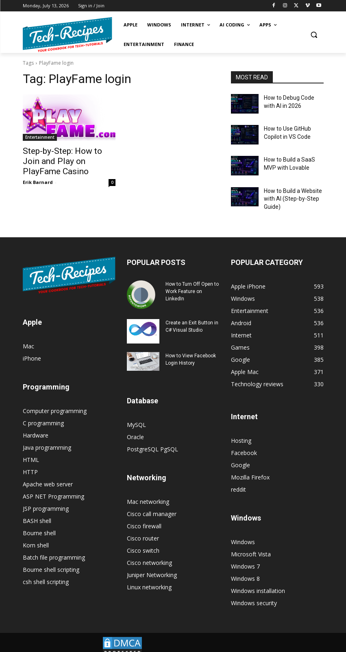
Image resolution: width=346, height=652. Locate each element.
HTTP (30, 462)
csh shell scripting (46, 571)
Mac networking (148, 491)
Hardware (35, 425)
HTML (31, 449)
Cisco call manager (151, 504)
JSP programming (46, 498)
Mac (28, 336)
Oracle (135, 427)
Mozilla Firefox (250, 467)
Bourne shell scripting (51, 559)
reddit (238, 479)
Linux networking (149, 577)
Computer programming (55, 401)
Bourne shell (39, 523)
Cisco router (143, 528)
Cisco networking (149, 552)
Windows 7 (245, 556)
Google (240, 455)
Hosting (241, 430)
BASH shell (37, 510)
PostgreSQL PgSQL (152, 439)
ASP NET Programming (53, 486)
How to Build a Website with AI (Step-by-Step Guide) (290, 190)
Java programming (47, 437)
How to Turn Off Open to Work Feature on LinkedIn (192, 281)
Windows (243, 532)
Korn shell (36, 535)
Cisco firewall (144, 516)
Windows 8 (245, 568)
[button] (314, 34)
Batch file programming (54, 547)
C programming (43, 413)
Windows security (254, 593)
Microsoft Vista (251, 544)
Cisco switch (143, 540)
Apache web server (48, 474)
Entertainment (39, 137)
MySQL (136, 414)
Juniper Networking (152, 565)
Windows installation (258, 580)
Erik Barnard (38, 169)
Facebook (244, 442)
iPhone (32, 348)
